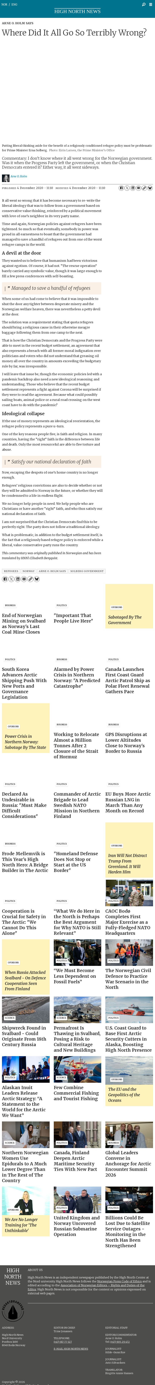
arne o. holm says (52, 571)
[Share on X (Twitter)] (127, 188)
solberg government (87, 571)
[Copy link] (144, 188)
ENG (14, 4)
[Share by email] (138, 188)
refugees (11, 571)
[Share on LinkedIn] (132, 188)
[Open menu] (151, 4)
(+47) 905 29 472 (120, 1341)
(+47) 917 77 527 (63, 1341)
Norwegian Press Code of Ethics (119, 1281)
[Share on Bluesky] (150, 188)
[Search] (143, 4)
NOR (4, 4)
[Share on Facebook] (121, 188)
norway (28, 571)
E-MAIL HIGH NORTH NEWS (71, 1348)
